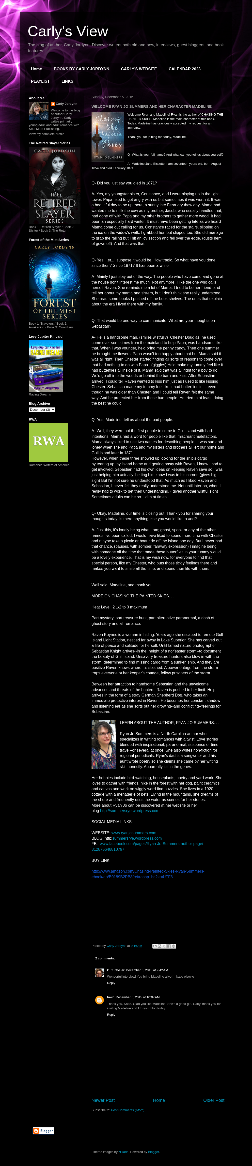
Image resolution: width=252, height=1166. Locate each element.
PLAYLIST (40, 81)
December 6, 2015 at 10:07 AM (138, 997)
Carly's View (68, 31)
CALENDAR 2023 (185, 69)
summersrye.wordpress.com (137, 838)
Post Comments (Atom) (127, 1110)
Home (36, 69)
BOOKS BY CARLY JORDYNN (81, 69)
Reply (111, 983)
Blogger (153, 1152)
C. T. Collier (116, 970)
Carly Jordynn (66, 104)
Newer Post (103, 1100)
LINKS (67, 81)
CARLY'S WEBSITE (139, 69)
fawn (110, 997)
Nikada (123, 1152)
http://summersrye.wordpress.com (129, 811)
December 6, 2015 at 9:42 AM (147, 970)
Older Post (213, 1100)
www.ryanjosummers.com (133, 833)
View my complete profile (46, 134)
